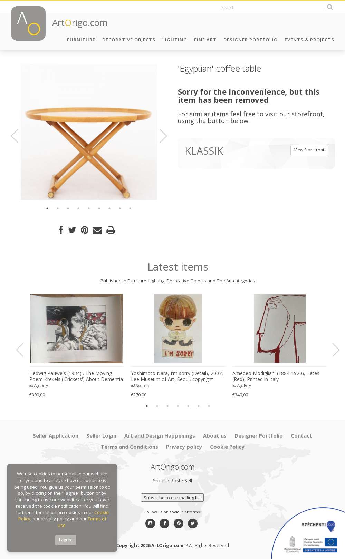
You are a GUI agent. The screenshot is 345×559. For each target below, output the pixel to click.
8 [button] (119, 208)
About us (215, 435)
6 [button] (99, 208)
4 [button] (78, 208)
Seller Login (101, 435)
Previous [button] (19, 136)
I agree (66, 540)
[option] (89, 132)
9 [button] (130, 208)
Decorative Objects (128, 40)
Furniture (81, 40)
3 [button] (68, 208)
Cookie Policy (227, 446)
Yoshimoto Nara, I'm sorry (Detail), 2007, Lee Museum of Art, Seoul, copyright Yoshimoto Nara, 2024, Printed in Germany (177, 376)
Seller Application (55, 435)
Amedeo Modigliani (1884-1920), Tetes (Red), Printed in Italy (275, 376)
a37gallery (38, 385)
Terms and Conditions (129, 446)
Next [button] (159, 136)
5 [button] (88, 208)
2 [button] (57, 208)
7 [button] (109, 208)
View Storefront (309, 150)
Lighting (174, 40)
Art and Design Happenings (159, 435)
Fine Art (205, 40)
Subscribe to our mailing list (172, 497)
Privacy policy (184, 446)
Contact (301, 435)
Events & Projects (309, 40)
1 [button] (47, 208)
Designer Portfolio (250, 40)
